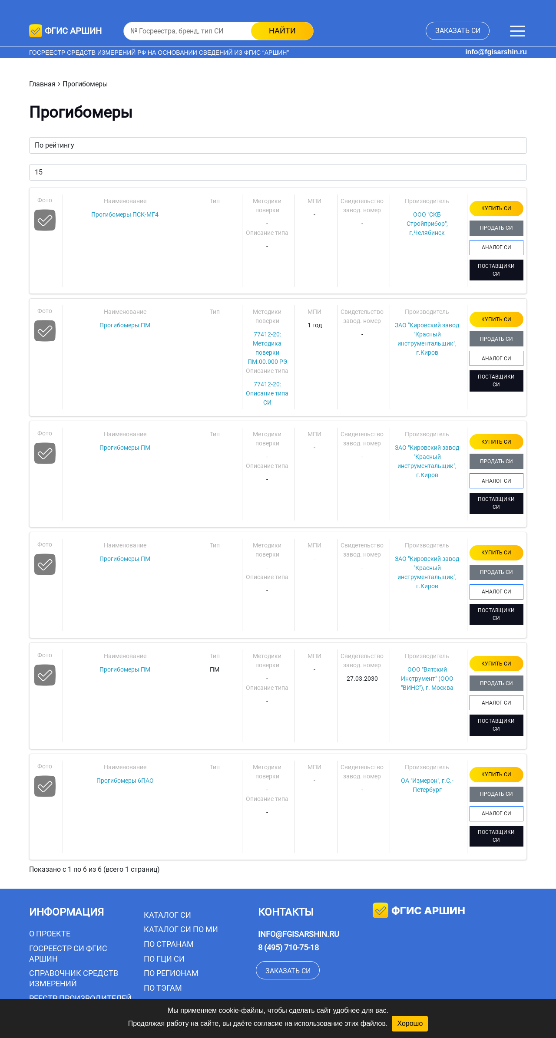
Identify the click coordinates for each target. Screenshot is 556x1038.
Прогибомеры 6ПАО (125, 780)
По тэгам (163, 987)
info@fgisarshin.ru (496, 52)
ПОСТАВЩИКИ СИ (496, 270)
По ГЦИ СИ (164, 958)
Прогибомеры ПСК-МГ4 (125, 214)
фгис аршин (419, 911)
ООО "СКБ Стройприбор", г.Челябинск (427, 223)
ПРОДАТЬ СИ (496, 228)
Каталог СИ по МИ (181, 929)
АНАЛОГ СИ (496, 247)
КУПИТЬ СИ (496, 208)
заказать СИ (457, 30)
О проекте (49, 933)
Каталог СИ (167, 914)
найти (282, 30)
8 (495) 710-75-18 (288, 947)
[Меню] (517, 31)
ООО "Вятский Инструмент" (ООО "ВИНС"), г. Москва (427, 678)
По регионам (171, 973)
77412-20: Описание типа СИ (267, 393)
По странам (169, 944)
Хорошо (410, 1023)
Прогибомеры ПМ (124, 325)
